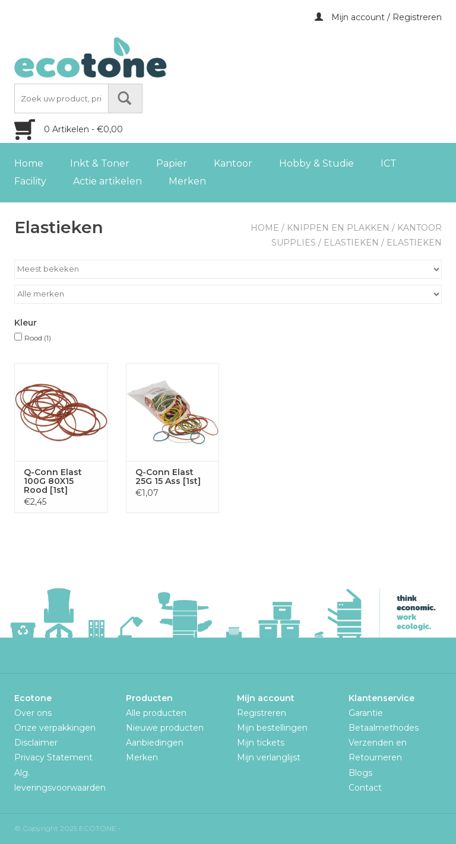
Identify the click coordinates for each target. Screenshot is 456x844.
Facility (30, 181)
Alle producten (156, 713)
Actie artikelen (107, 181)
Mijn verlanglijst (268, 757)
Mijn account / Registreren (378, 17)
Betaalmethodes (384, 727)
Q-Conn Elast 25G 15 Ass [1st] (168, 477)
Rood (37, 337)
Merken (187, 181)
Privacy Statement (53, 757)
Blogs (360, 772)
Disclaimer (36, 742)
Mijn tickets (260, 742)
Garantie (366, 713)
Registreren (261, 713)
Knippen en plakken (338, 227)
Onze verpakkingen (55, 727)
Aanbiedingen (154, 742)
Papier (171, 163)
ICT (389, 163)
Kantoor (233, 163)
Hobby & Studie (316, 163)
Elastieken (351, 242)
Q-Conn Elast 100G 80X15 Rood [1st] (53, 481)
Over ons (33, 713)
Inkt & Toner (99, 163)
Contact (365, 787)
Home (28, 163)
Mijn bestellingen (272, 727)
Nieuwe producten (165, 727)
